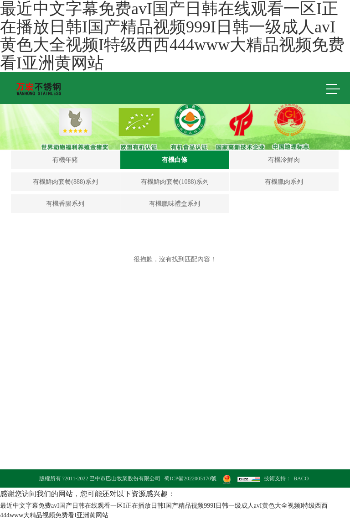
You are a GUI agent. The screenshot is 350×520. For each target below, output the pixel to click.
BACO (301, 478)
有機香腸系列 (65, 203)
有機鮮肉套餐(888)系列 (65, 181)
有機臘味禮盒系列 (174, 203)
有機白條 (174, 159)
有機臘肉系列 (284, 181)
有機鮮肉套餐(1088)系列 (175, 181)
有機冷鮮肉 (284, 159)
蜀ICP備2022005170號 (190, 478)
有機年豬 (65, 159)
